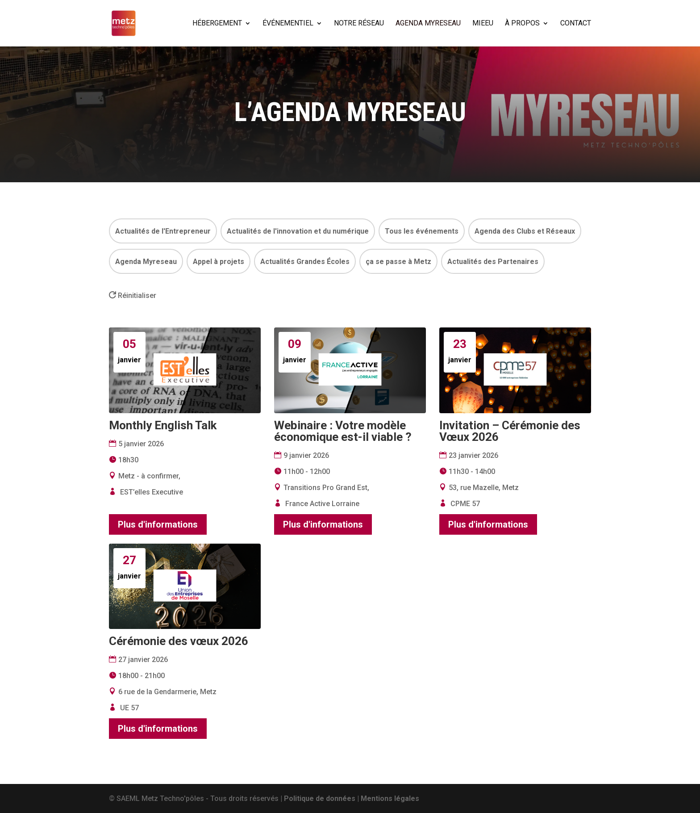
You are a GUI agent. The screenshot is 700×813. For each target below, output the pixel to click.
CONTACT (575, 23)
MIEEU (482, 23)
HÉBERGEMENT (217, 23)
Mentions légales (390, 798)
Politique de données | (322, 798)
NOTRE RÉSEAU (359, 23)
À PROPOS (522, 23)
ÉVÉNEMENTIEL (287, 23)
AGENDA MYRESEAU (428, 23)
